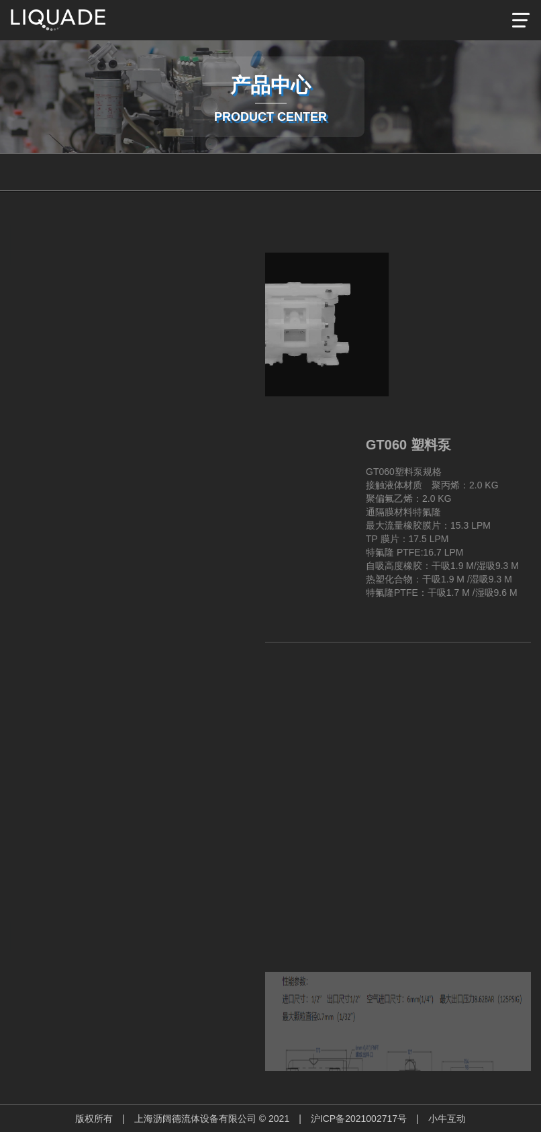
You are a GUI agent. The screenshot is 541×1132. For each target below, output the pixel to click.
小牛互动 (447, 1118)
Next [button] (73, 936)
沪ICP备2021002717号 (359, 1118)
